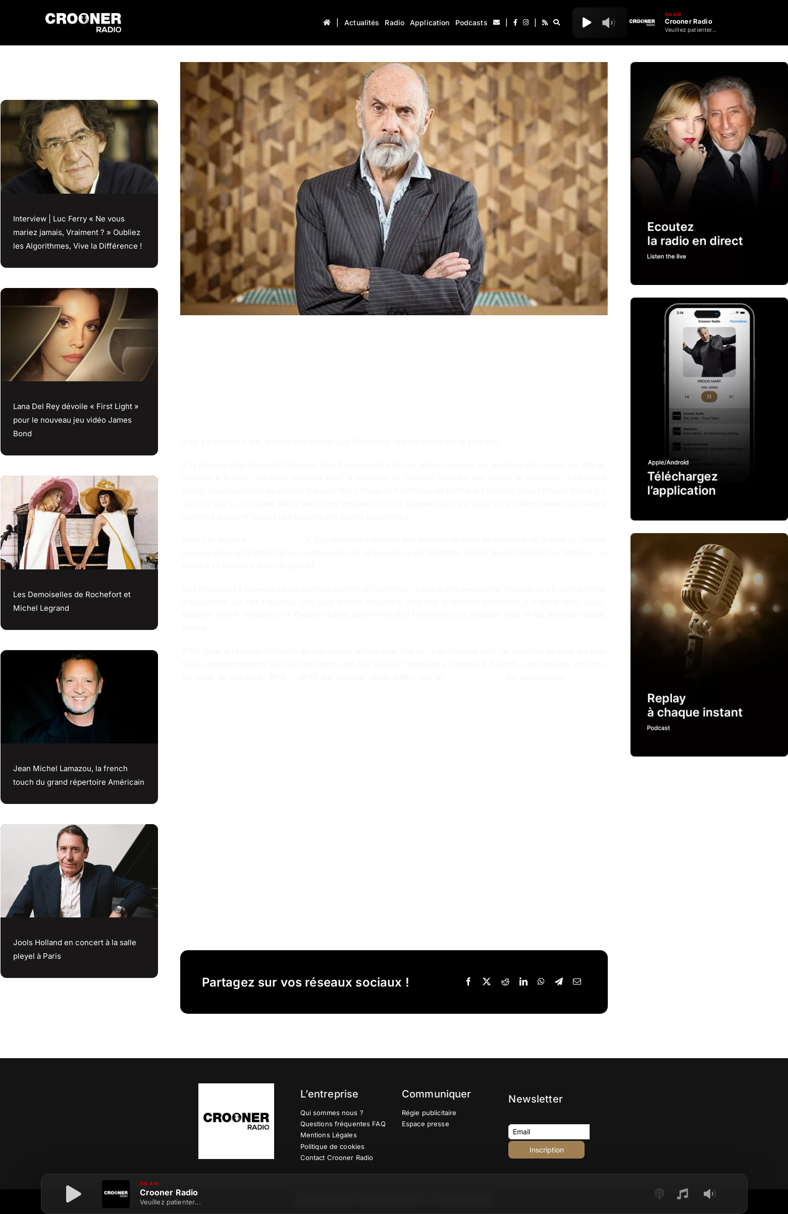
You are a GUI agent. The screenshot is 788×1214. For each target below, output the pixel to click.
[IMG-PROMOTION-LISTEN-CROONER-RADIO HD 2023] (709, 66)
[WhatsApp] (541, 982)
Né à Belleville (275, 540)
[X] (487, 982)
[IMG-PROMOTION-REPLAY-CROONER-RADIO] (709, 537)
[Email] (577, 982)
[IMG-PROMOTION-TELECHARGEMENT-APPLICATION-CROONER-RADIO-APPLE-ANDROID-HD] (709, 301)
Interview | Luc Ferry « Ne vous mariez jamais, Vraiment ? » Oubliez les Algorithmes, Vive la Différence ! (77, 232)
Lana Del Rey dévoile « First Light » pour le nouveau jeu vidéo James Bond (76, 419)
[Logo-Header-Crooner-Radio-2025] (83, 17)
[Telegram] (559, 982)
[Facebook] (468, 982)
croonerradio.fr (475, 677)
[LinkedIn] (523, 982)
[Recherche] (556, 23)
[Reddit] (505, 982)
